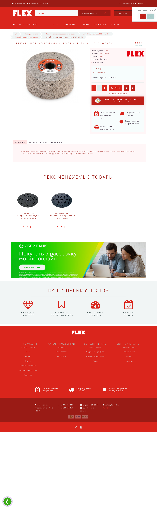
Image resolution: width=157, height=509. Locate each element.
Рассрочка (100, 24)
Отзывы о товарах (28, 347)
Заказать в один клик (119, 94)
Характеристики (38, 142)
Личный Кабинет (129, 347)
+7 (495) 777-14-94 (67, 405)
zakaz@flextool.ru (112, 405)
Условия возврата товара (28, 370)
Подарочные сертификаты (95, 352)
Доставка (70, 24)
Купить (115, 88)
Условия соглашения (28, 366)
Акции (95, 361)
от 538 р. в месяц (116, 100)
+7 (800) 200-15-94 (67, 408)
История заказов (129, 352)
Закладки (129, 356)
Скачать (85, 24)
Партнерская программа (95, 356)
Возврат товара (61, 352)
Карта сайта (61, 356)
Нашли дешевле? (99, 72)
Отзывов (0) (57, 142)
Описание (20, 142)
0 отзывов (138, 45)
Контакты (116, 24)
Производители (95, 347)
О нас (57, 24)
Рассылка (129, 361)
